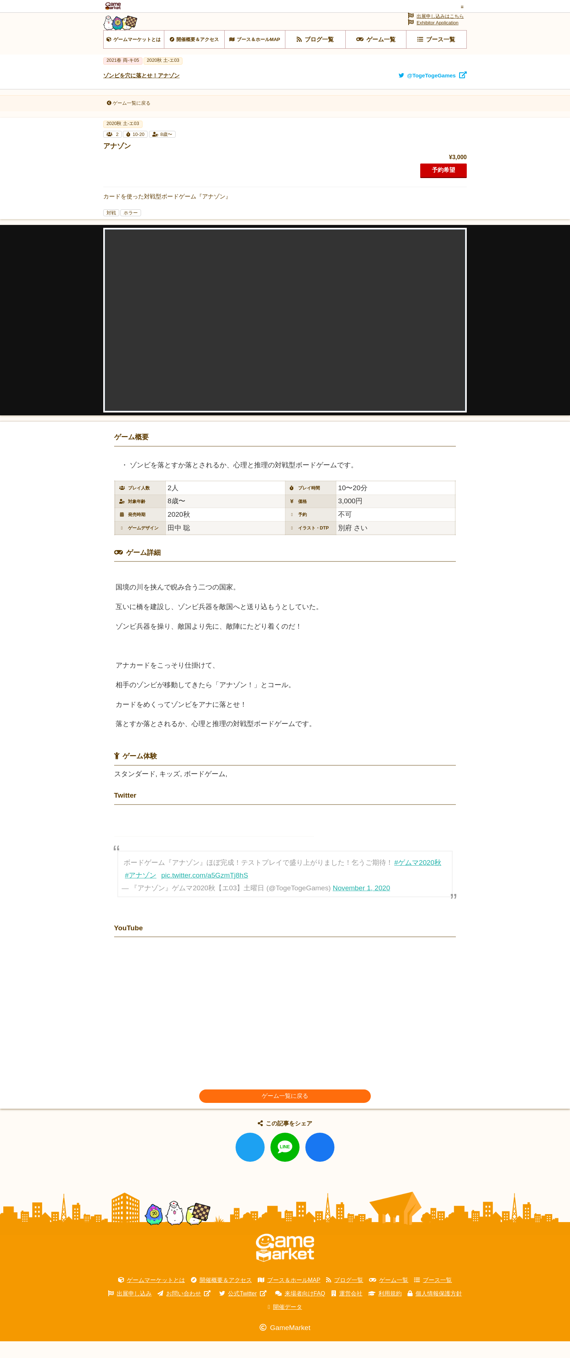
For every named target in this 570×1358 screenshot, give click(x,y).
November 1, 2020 (361, 904)
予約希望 (443, 187)
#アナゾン (141, 892)
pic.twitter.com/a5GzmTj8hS (204, 892)
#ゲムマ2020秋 (417, 879)
